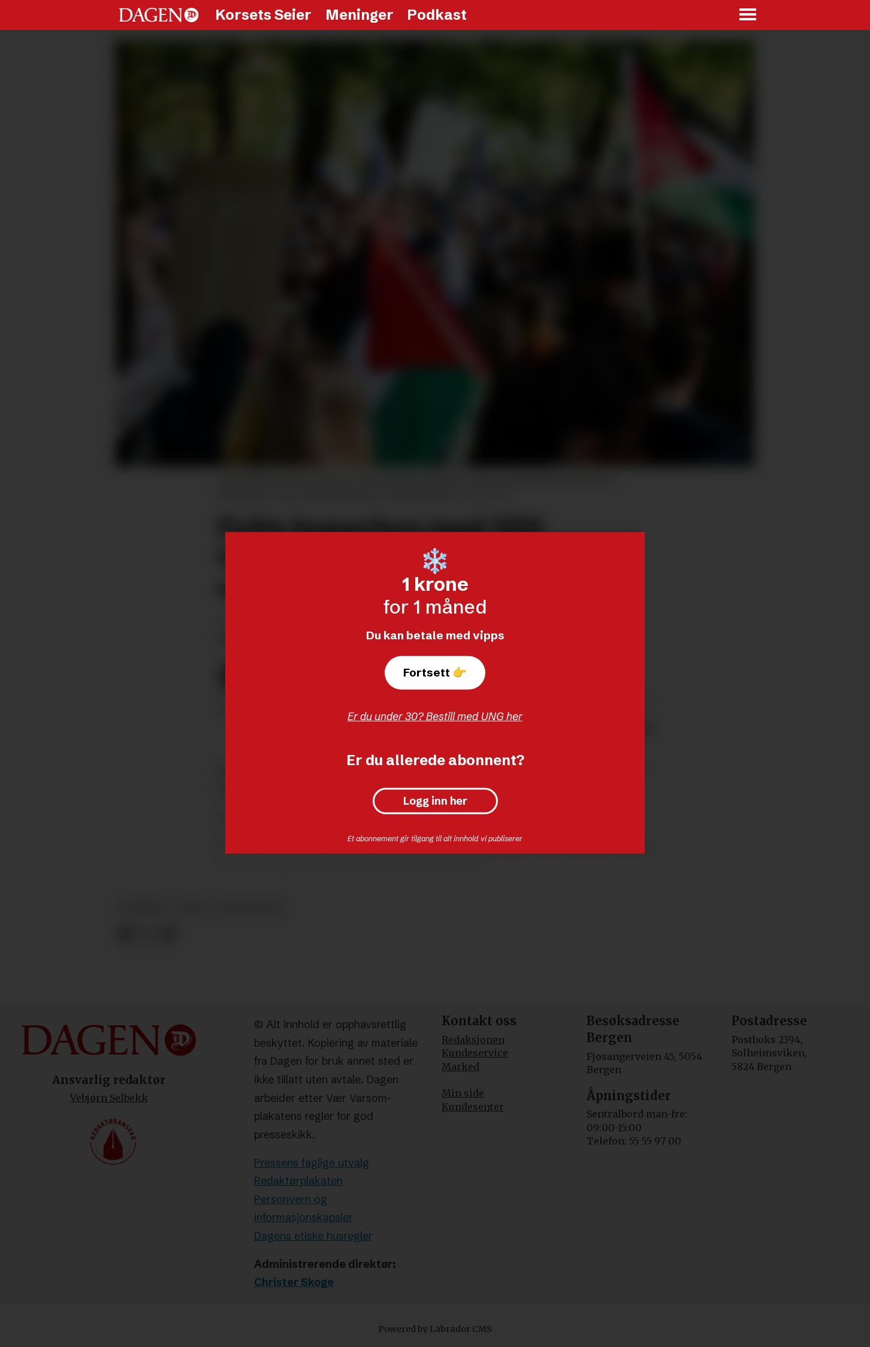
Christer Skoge (294, 1282)
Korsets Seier (263, 14)
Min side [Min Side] (463, 1093)
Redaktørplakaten (298, 1181)
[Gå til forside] (159, 15)
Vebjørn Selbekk (109, 1098)
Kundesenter (473, 1107)
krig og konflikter (231, 908)
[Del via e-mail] (168, 934)
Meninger (359, 14)
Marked (460, 1067)
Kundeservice (475, 1053)
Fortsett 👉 (435, 672)
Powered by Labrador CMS (435, 1329)
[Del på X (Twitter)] (147, 934)
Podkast (437, 14)
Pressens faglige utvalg (311, 1163)
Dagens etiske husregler (313, 1236)
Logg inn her (435, 801)
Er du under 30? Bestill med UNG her (435, 716)
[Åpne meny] (748, 15)
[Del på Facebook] (125, 934)
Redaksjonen (473, 1040)
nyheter (144, 908)
